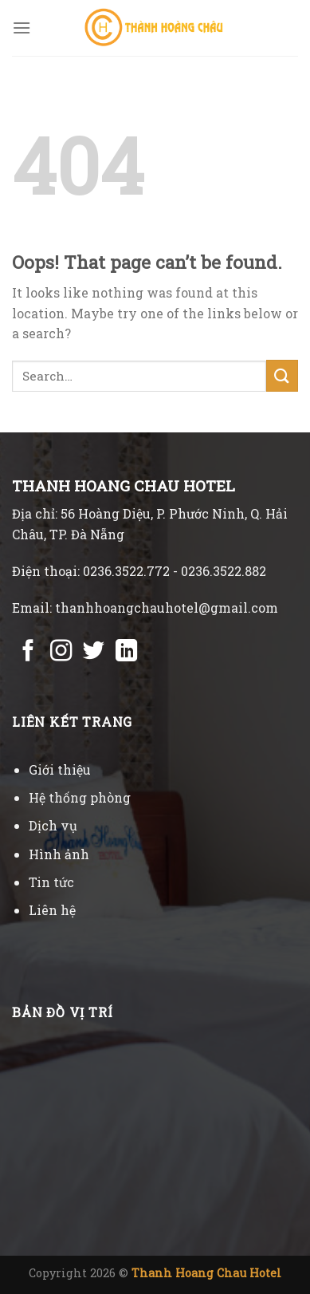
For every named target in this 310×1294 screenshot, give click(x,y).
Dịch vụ (53, 825)
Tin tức (51, 882)
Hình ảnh (59, 854)
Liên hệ (52, 909)
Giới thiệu (60, 769)
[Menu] (21, 27)
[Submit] (282, 375)
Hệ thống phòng (80, 797)
